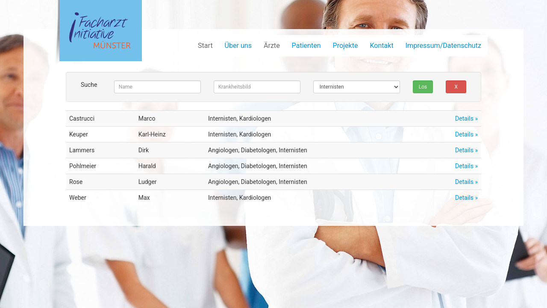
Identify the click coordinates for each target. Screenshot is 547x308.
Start (205, 45)
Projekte (345, 45)
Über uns (238, 45)
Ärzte (272, 45)
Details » (466, 118)
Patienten (306, 45)
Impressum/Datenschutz (443, 45)
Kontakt (381, 45)
